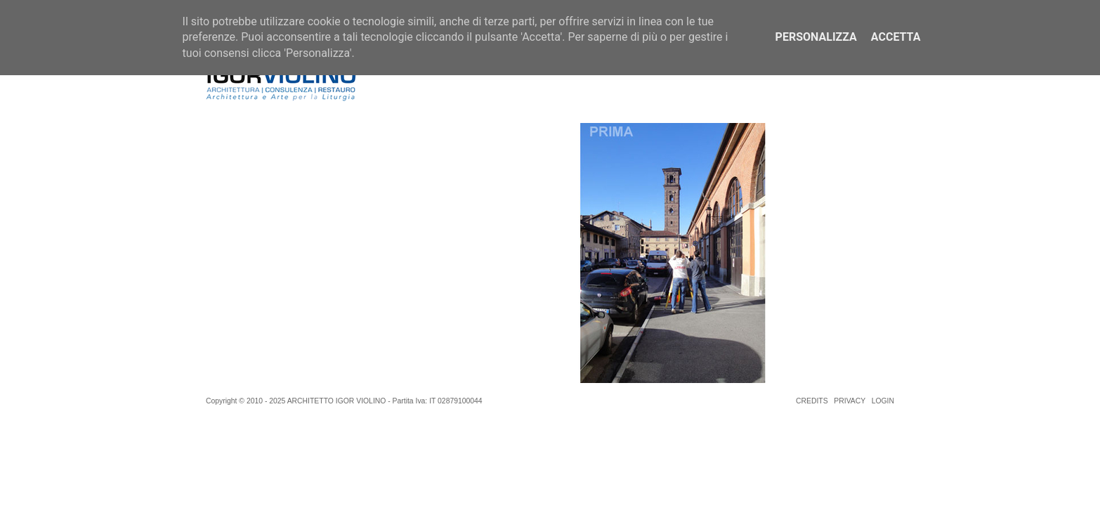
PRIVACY (849, 401)
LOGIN (883, 401)
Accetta (896, 37)
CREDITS (812, 401)
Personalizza (816, 37)
